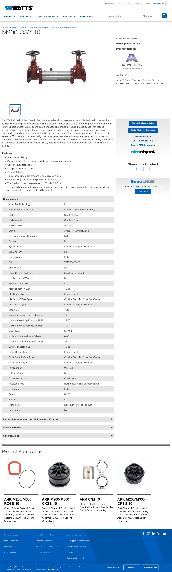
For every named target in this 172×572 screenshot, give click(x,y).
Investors (139, 3)
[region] (86, 567)
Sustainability (110, 3)
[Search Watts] (125, 16)
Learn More (143, 192)
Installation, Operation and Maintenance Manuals (31, 419)
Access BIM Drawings (142, 145)
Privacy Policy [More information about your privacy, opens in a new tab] (54, 569)
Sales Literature (12, 427)
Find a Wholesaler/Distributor (143, 130)
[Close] (168, 567)
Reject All (131, 567)
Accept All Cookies (150, 567)
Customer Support (125, 3)
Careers (148, 3)
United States (158, 3)
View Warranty (142, 137)
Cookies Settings (113, 567)
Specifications (11, 435)
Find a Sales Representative (143, 123)
